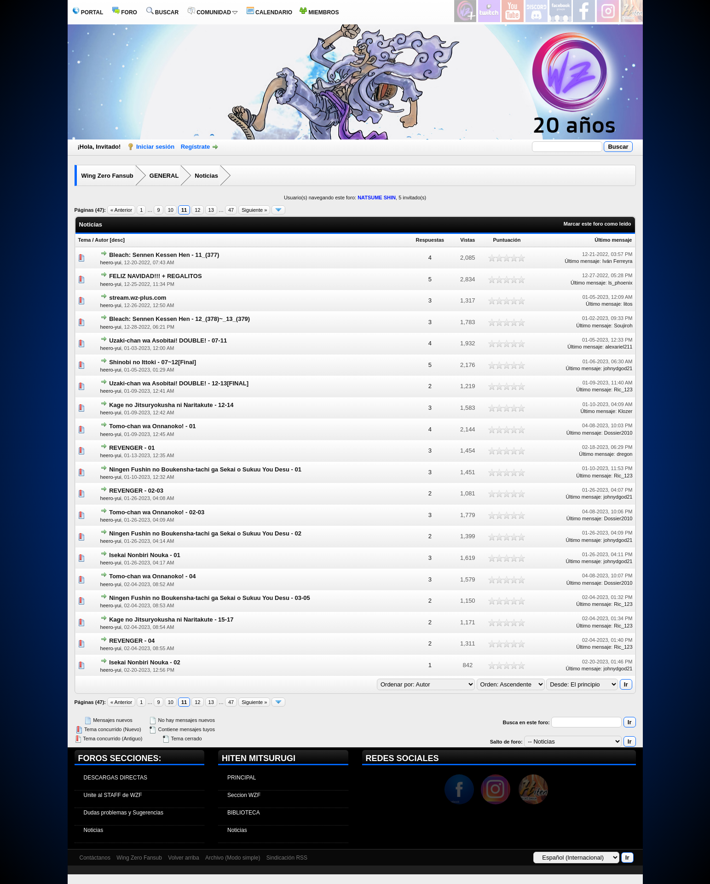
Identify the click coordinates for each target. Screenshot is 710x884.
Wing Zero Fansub (107, 175)
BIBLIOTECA (243, 812)
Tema (84, 240)
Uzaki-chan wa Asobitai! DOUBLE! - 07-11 (168, 340)
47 (231, 210)
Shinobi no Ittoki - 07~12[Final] (152, 362)
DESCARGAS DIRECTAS (115, 777)
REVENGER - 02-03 (136, 490)
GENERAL (164, 175)
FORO (124, 12)
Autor (101, 240)
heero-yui (110, 262)
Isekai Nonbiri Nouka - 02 (144, 662)
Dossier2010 (618, 433)
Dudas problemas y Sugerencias (123, 812)
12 (197, 210)
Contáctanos (95, 858)
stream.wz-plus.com (137, 297)
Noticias (206, 175)
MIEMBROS (319, 12)
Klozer (625, 411)
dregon (624, 454)
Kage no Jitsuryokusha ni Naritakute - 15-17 (171, 619)
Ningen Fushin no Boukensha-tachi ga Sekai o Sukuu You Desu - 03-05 (209, 597)
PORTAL (88, 12)
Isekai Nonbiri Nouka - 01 (144, 555)
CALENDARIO (269, 12)
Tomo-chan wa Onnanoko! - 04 (152, 576)
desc (117, 240)
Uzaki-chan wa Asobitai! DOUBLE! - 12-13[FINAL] (178, 383)
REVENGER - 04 (132, 640)
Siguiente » (254, 210)
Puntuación (507, 240)
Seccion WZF (243, 795)
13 (211, 210)
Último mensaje (613, 240)
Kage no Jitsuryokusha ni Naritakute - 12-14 (171, 404)
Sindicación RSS (286, 858)
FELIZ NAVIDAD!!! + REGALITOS (155, 276)
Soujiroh (623, 325)
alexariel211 (618, 346)
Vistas (467, 240)
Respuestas (430, 240)
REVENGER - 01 (132, 447)
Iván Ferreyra (617, 261)
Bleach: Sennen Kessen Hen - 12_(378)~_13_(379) (179, 318)
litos (628, 304)
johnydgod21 (617, 368)
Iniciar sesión (155, 146)
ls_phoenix (620, 282)
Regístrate (195, 146)
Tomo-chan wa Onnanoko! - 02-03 (156, 512)
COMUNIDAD (212, 12)
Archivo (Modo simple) (232, 858)
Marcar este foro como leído (597, 224)
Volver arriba (183, 858)
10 (170, 210)
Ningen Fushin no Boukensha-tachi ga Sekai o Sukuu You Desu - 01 (205, 469)
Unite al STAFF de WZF (113, 795)
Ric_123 (623, 389)
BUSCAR (162, 12)
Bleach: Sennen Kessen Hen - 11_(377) (164, 254)
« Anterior (121, 210)
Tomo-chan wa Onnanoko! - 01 (152, 426)
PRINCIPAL (241, 777)
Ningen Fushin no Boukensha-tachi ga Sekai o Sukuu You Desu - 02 (205, 533)
